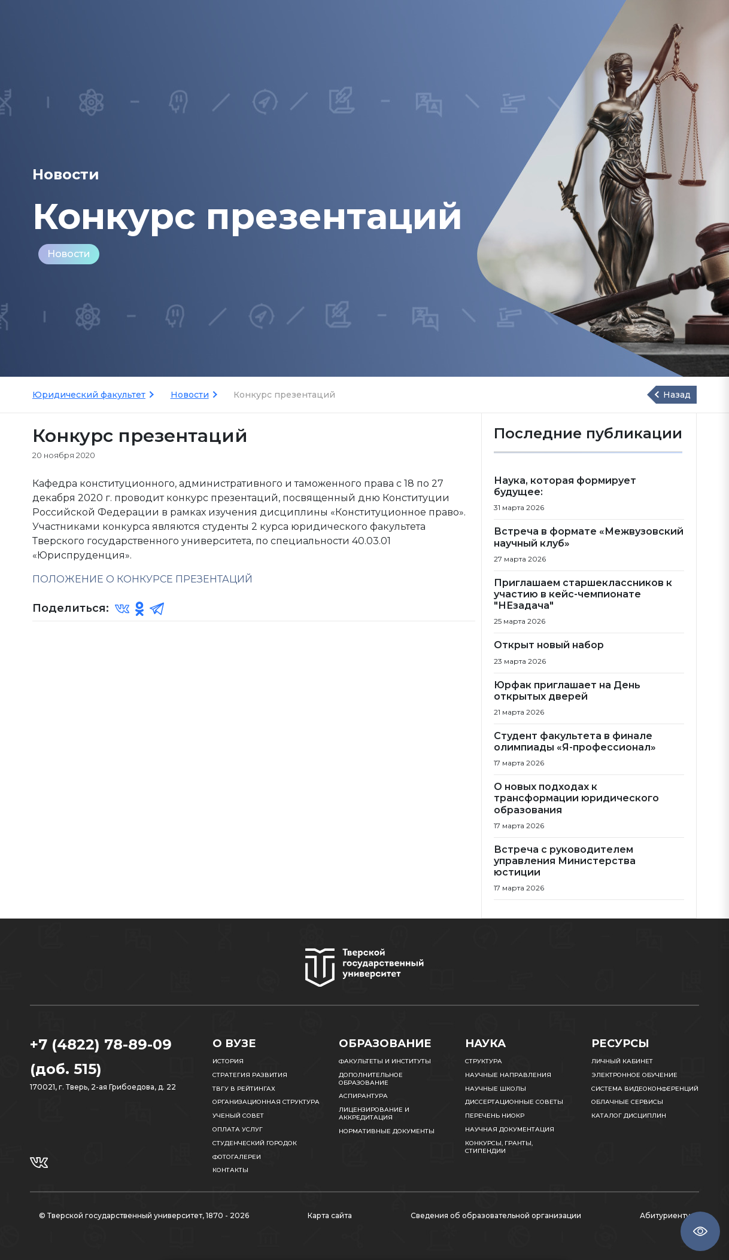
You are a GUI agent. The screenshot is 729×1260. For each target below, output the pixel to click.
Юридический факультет (88, 394)
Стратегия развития (249, 1075)
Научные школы (495, 1089)
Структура (483, 1061)
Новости (68, 254)
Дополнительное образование (371, 1079)
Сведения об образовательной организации (496, 1215)
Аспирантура (363, 1096)
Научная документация (509, 1129)
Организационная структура (266, 1102)
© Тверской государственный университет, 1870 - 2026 (144, 1215)
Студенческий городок (254, 1143)
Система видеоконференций (644, 1089)
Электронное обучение (634, 1075)
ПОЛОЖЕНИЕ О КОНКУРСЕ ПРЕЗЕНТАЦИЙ (142, 579)
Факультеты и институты (385, 1061)
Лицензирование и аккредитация (374, 1113)
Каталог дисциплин (628, 1115)
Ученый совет (238, 1115)
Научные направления (508, 1075)
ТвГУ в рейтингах (243, 1089)
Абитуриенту (665, 1215)
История (228, 1061)
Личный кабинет (622, 1061)
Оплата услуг (237, 1129)
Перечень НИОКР (494, 1115)
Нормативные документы (387, 1131)
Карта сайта (330, 1215)
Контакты (230, 1170)
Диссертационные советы (514, 1102)
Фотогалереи (236, 1157)
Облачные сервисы (627, 1102)
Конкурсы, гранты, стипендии (499, 1147)
